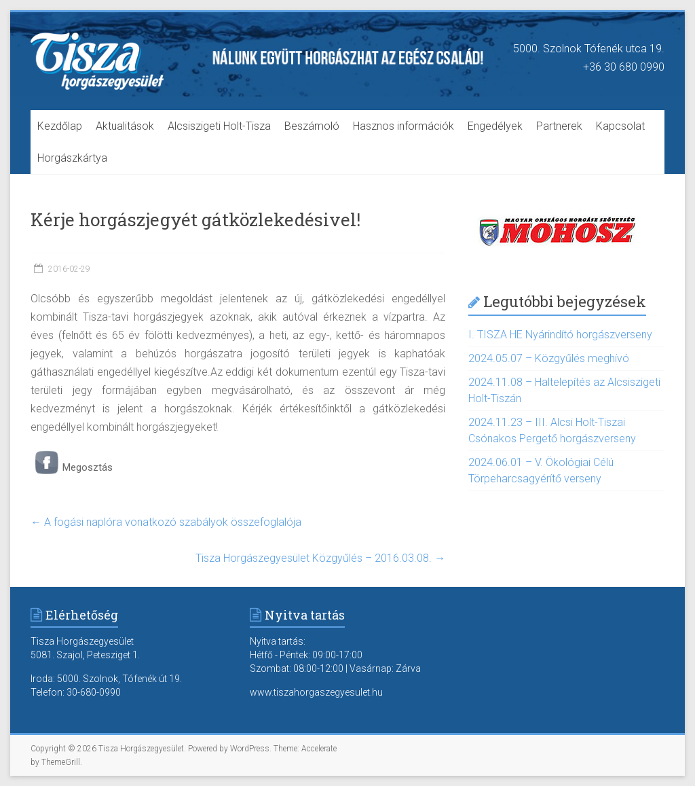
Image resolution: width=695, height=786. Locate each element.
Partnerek (559, 126)
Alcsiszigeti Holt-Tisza (219, 126)
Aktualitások (125, 126)
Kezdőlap (59, 126)
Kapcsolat (620, 126)
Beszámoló (311, 126)
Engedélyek (495, 126)
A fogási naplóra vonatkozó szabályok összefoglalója (166, 522)
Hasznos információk (403, 126)
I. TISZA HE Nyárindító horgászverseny (560, 334)
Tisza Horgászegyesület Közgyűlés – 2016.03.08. (320, 558)
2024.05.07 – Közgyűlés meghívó (548, 358)
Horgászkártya (72, 157)
